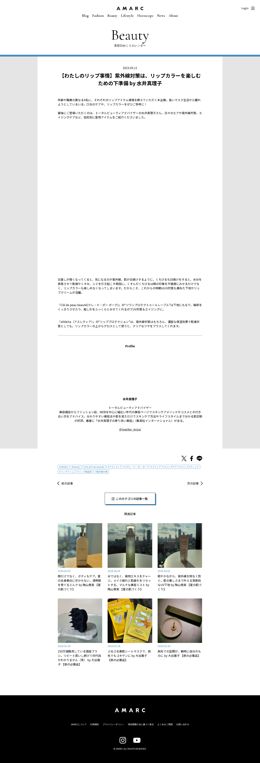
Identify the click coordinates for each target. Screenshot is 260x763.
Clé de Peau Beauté (94, 466)
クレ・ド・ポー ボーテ (138, 466)
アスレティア (115, 466)
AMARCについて (79, 724)
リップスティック (190, 466)
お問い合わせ (182, 724)
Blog (85, 16)
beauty (76, 466)
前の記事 (67, 483)
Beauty (112, 16)
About (173, 16)
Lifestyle (127, 16)
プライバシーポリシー (113, 724)
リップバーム (66, 471)
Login (244, 8)
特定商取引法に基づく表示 (141, 724)
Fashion (98, 16)
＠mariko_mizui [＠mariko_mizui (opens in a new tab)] (130, 429)
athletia (64, 466)
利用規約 (94, 724)
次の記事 (193, 483)
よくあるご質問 (165, 724)
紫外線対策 (102, 471)
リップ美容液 (85, 471)
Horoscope (145, 16)
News (161, 16)
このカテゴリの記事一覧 (132, 498)
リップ (157, 466)
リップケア (171, 466)
